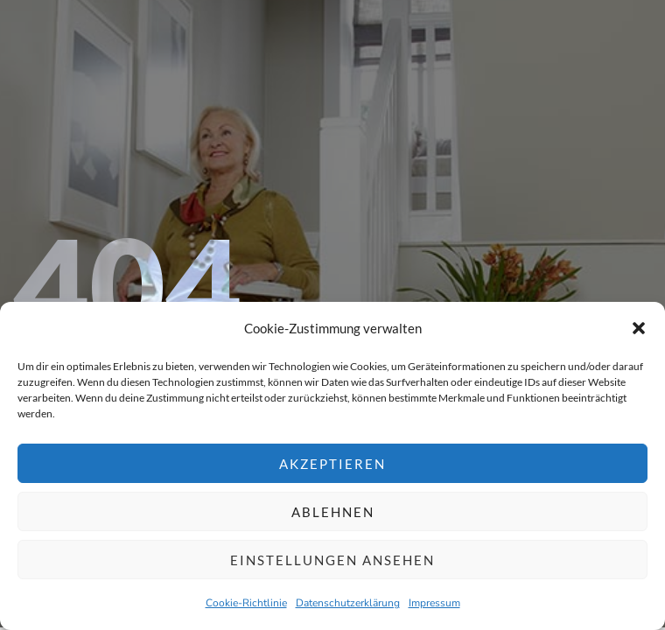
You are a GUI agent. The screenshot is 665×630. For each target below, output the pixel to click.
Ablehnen (332, 512)
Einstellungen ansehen (332, 560)
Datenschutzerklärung (348, 603)
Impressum (434, 603)
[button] (639, 328)
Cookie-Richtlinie (246, 603)
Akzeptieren (332, 464)
